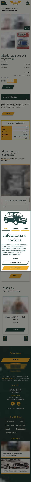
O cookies (25, 228)
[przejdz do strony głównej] (15, 3)
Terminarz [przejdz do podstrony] (18, 425)
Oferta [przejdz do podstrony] (12, 425)
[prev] (5, 338)
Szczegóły (15, 228)
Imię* (4, 206)
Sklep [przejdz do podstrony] (21, 421)
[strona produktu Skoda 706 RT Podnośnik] (15, 315)
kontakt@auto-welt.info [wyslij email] (17, 399)
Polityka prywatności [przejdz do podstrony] (11, 433)
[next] (26, 338)
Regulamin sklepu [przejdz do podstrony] (20, 429)
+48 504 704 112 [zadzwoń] (17, 397)
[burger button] (4, 3)
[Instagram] (18, 403)
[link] (15, 360)
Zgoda (5, 228)
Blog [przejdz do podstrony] (24, 425)
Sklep (2, 8)
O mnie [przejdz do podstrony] (7, 425)
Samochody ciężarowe (11, 8)
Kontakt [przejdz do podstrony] (8, 429)
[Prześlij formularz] (15, 276)
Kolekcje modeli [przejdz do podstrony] (10, 421)
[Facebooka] (12, 403)
